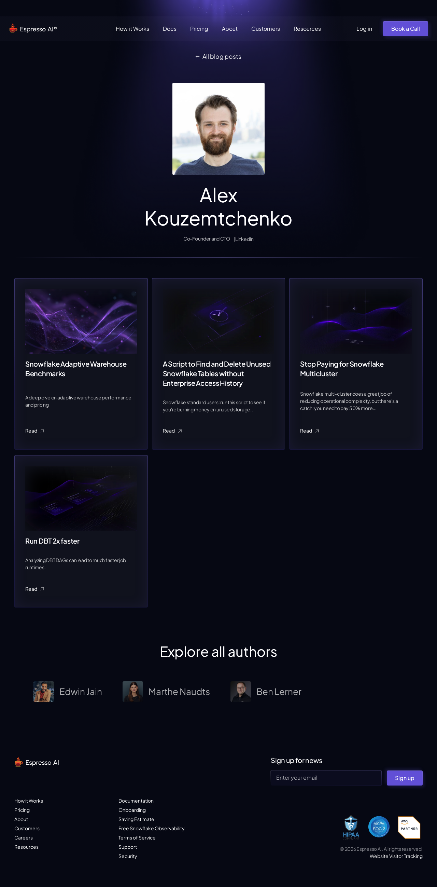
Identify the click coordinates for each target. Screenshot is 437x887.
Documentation (136, 800)
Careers (23, 837)
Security (127, 856)
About (230, 28)
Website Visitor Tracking (396, 856)
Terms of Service (137, 837)
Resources (307, 28)
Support (127, 847)
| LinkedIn (244, 239)
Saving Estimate (136, 819)
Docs (170, 28)
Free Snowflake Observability (151, 828)
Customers (265, 28)
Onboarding (132, 810)
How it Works (132, 28)
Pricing (199, 28)
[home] (33, 29)
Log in (364, 28)
